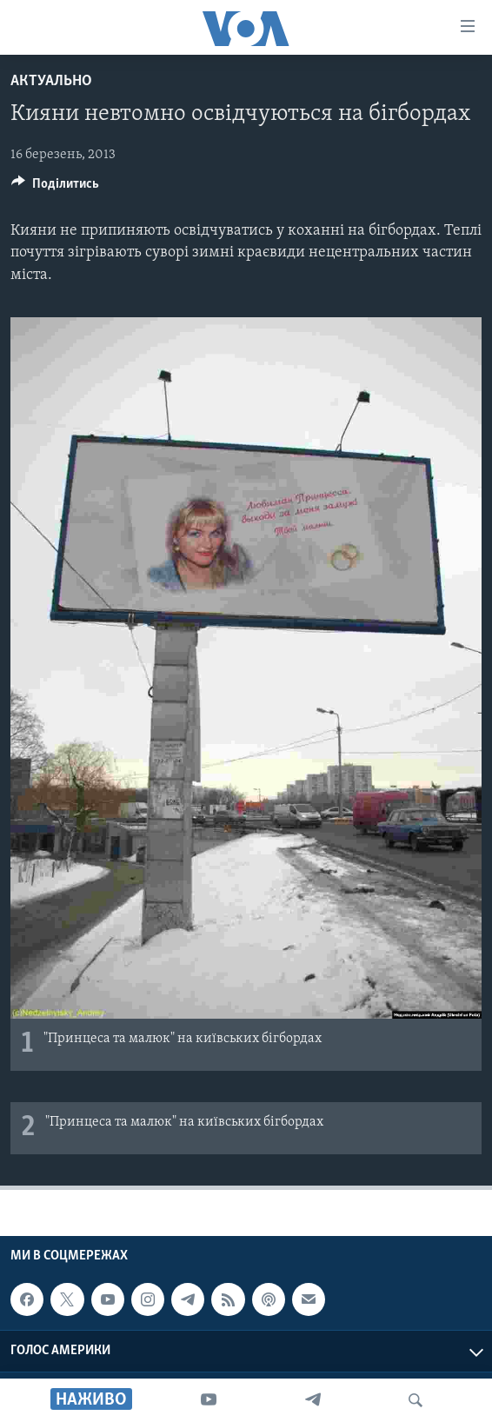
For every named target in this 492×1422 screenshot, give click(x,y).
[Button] (55, 187)
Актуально (51, 81)
